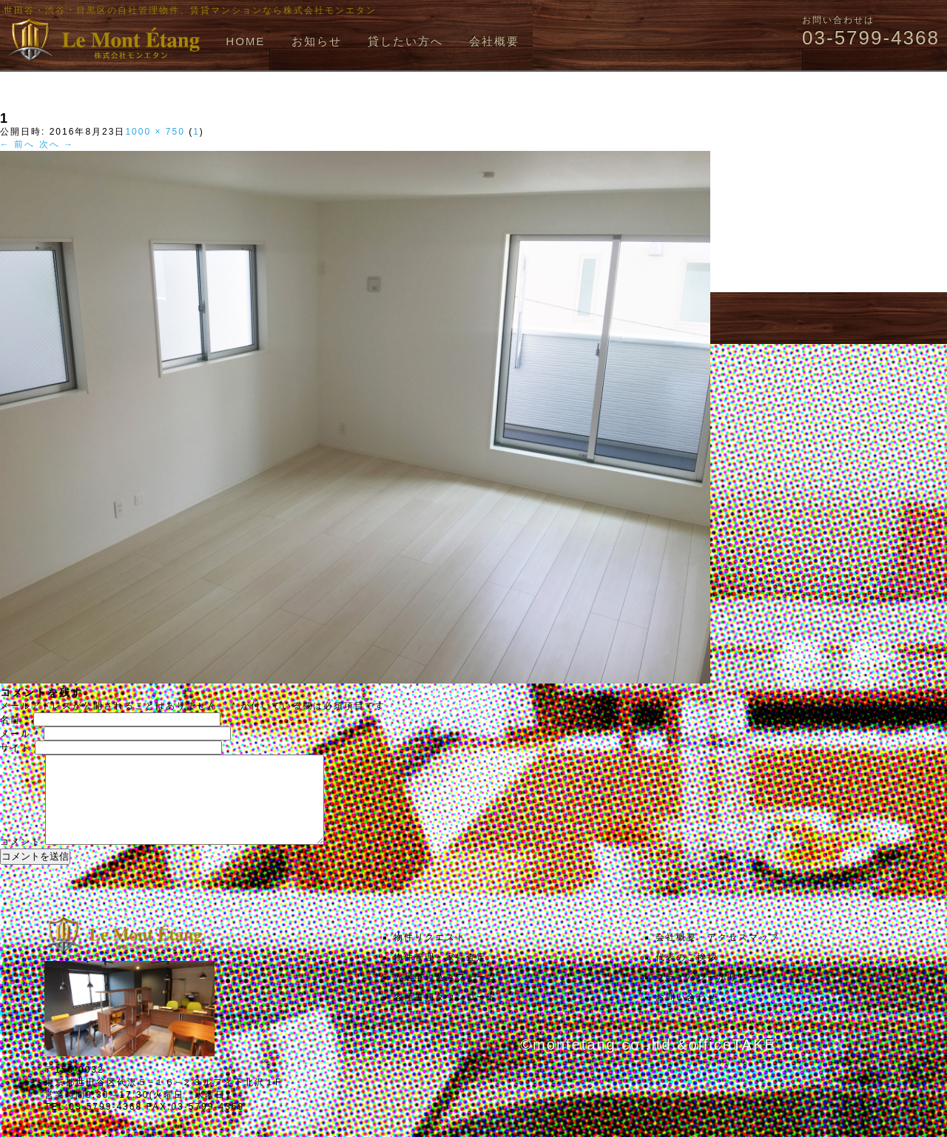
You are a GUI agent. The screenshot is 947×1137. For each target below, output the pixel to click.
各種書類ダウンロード (445, 1015)
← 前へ (17, 144)
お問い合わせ (687, 1015)
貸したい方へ (405, 41)
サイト (15, 748)
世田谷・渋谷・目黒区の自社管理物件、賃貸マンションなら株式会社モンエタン (190, 10)
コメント (20, 859)
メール (20, 734)
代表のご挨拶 (687, 975)
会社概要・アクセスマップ (718, 955)
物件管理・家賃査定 (440, 975)
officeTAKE (731, 1062)
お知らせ (316, 41)
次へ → (56, 144)
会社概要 (494, 41)
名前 (15, 720)
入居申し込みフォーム (445, 995)
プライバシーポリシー (707, 995)
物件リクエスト (430, 955)
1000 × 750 (154, 131)
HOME (245, 41)
